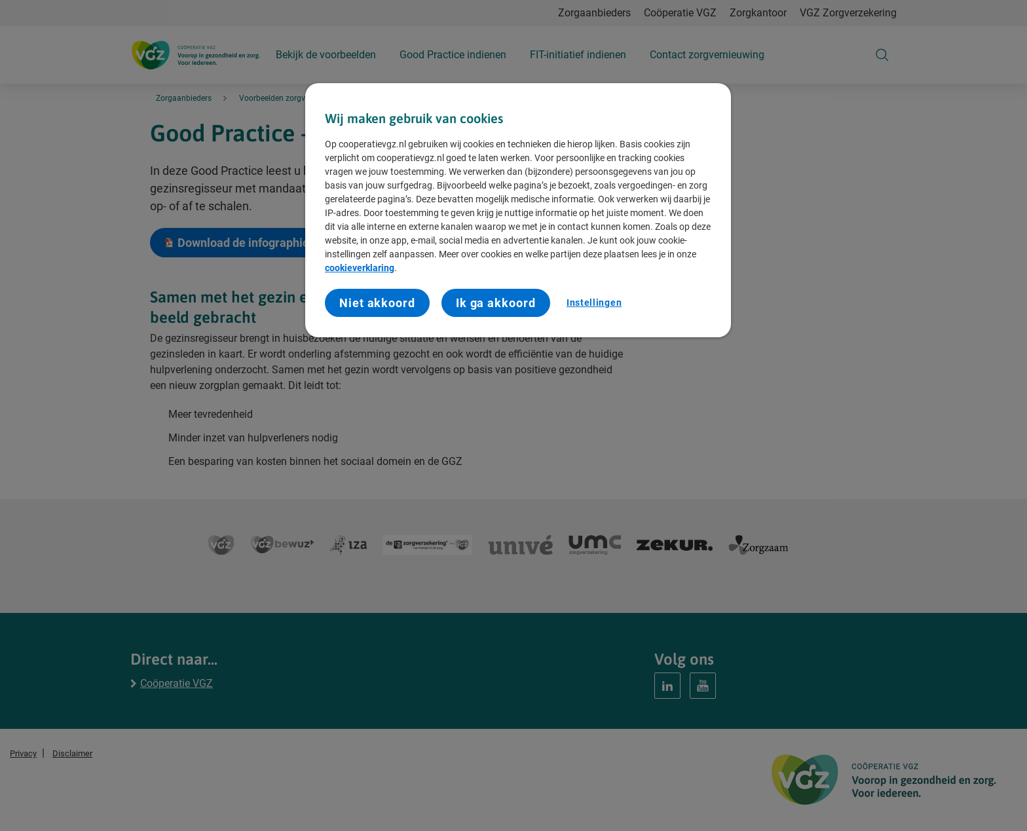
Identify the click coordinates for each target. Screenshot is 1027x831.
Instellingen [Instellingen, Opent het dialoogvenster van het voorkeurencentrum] (594, 302)
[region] (518, 210)
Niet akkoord (377, 303)
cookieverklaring (359, 268)
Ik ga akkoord (496, 303)
